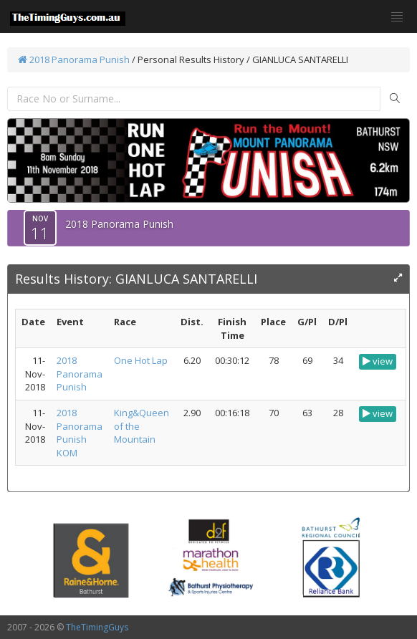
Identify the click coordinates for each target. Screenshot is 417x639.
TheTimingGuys (97, 627)
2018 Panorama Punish (74, 59)
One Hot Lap (141, 360)
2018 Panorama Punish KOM (79, 432)
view (378, 361)
